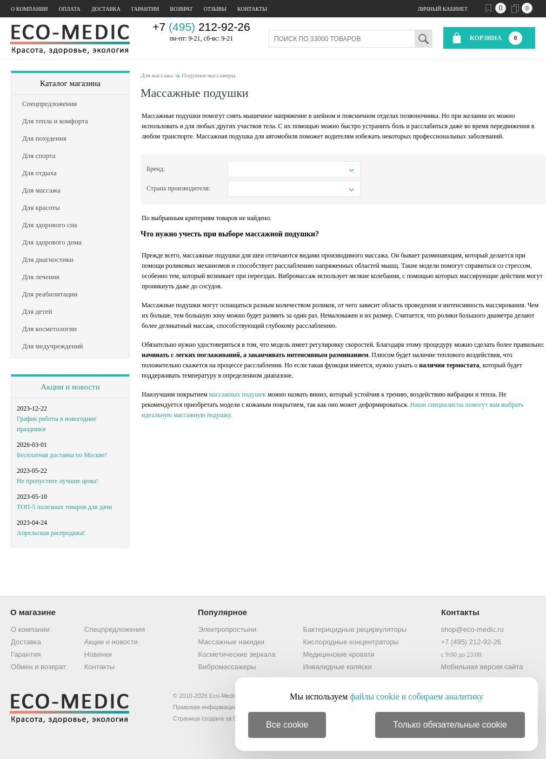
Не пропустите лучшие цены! (57, 481)
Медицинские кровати (339, 654)
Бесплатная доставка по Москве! (62, 455)
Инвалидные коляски (337, 667)
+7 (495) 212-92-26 (471, 642)
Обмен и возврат (38, 667)
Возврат (181, 9)
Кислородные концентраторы (351, 642)
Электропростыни (227, 629)
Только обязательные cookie (450, 724)
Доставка (106, 9)
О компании (29, 9)
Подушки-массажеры (208, 75)
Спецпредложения (114, 629)
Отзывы (215, 9)
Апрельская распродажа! (51, 533)
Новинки (98, 654)
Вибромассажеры (227, 667)
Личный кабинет (443, 9)
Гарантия (26, 654)
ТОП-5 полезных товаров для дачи (64, 507)
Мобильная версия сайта (482, 667)
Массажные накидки (231, 642)
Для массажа (157, 75)
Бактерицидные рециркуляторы (355, 629)
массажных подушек (237, 394)
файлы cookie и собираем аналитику (416, 696)
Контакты (252, 9)
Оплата (69, 9)
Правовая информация (205, 707)
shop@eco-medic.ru (472, 629)
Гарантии (145, 9)
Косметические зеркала (237, 654)
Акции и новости (70, 386)
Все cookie (287, 724)
